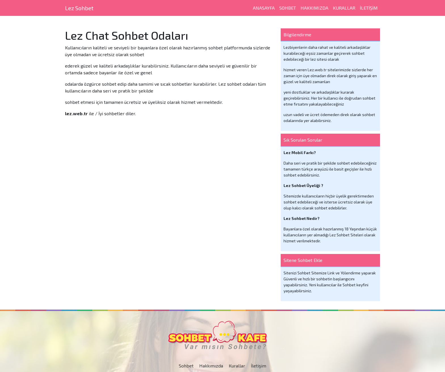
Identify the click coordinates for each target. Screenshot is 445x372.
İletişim (258, 365)
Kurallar (344, 7)
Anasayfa (264, 7)
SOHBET (287, 7)
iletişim (369, 7)
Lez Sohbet (79, 8)
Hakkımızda (314, 7)
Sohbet (186, 365)
